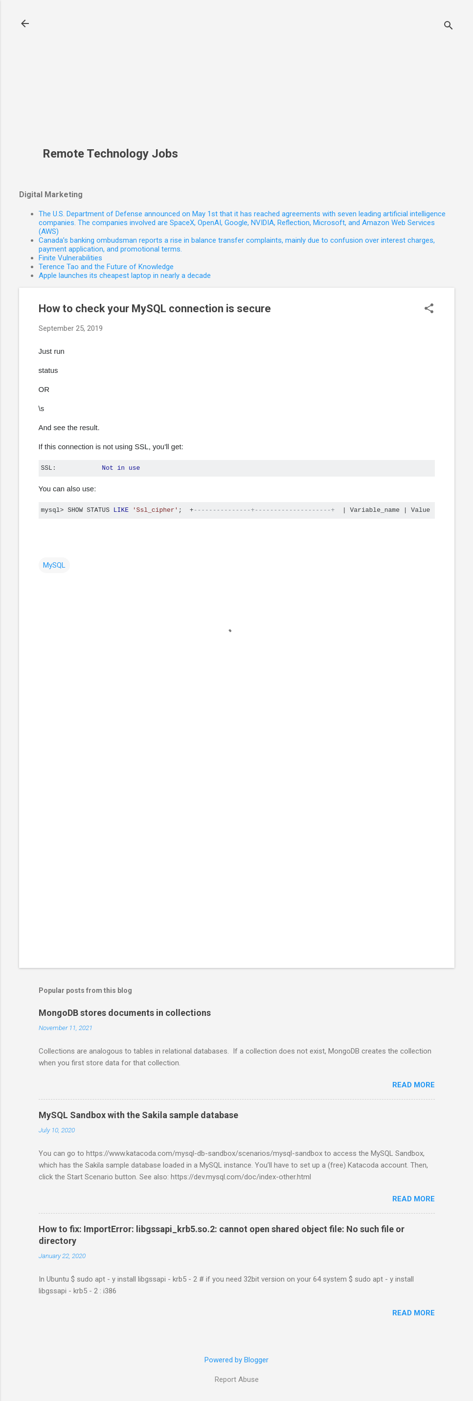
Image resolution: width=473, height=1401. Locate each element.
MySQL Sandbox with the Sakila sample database (138, 1115)
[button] (429, 309)
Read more (413, 1084)
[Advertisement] (114, 79)
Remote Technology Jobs (110, 154)
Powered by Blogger (236, 1359)
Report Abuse (237, 1379)
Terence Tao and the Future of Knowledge (106, 266)
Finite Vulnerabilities (70, 257)
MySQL (54, 565)
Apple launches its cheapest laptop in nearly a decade (125, 275)
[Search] (448, 27)
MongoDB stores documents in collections (125, 1013)
